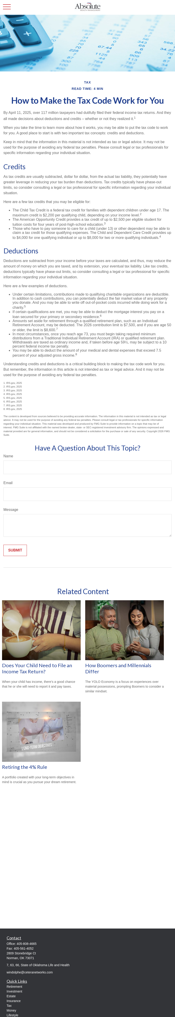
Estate (11, 996)
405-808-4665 (26, 944)
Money (11, 1010)
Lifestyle (12, 1015)
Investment (14, 991)
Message (10, 510)
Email (8, 483)
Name (8, 456)
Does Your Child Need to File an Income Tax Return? (37, 668)
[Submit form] (15, 550)
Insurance (14, 1001)
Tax (9, 1005)
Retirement (14, 986)
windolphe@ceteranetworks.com (30, 972)
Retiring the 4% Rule (24, 767)
